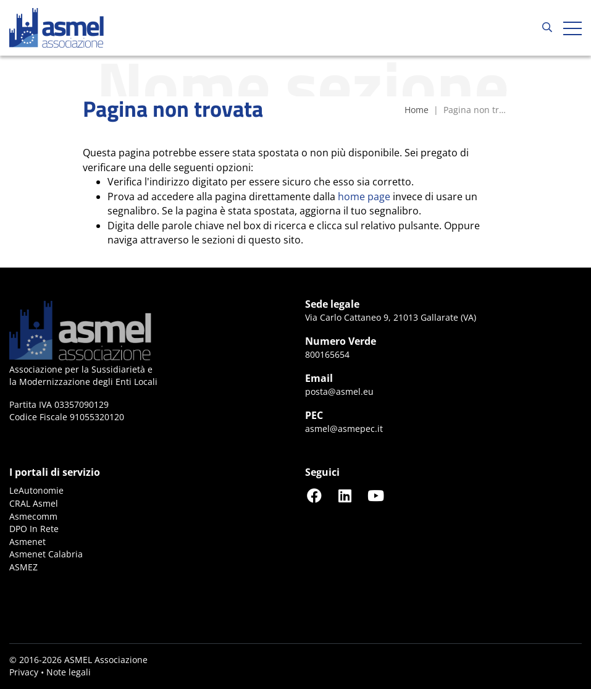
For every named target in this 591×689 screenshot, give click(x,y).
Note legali (68, 672)
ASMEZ (23, 567)
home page (364, 196)
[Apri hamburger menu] (572, 28)
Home (416, 110)
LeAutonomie (36, 490)
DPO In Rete (34, 529)
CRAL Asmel (33, 503)
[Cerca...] (547, 27)
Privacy (23, 672)
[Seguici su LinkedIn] (345, 495)
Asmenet (27, 541)
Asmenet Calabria (46, 554)
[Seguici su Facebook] (314, 495)
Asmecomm (33, 516)
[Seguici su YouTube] (376, 495)
